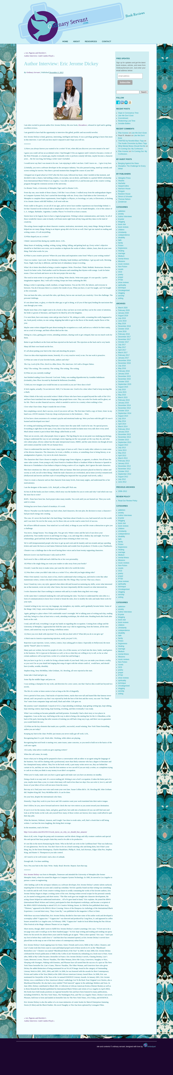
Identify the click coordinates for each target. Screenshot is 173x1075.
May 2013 (122, 453)
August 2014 (123, 416)
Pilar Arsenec (123, 133)
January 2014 (123, 432)
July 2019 (122, 318)
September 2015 (124, 384)
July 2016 (122, 366)
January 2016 (123, 374)
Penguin (121, 191)
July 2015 (122, 389)
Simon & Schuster (125, 196)
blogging (121, 222)
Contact (106, 41)
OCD (120, 272)
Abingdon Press (124, 178)
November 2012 (124, 469)
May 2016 (122, 368)
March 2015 (122, 397)
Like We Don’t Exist (125, 116)
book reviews (123, 227)
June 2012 (122, 482)
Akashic (121, 181)
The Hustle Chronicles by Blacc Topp (132, 143)
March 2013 (122, 458)
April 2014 (122, 424)
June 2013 (122, 450)
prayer (120, 277)
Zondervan (122, 202)
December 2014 (124, 405)
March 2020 (122, 308)
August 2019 (123, 316)
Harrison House (124, 189)
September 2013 (124, 442)
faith (120, 240)
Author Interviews (125, 216)
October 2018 (123, 329)
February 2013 (124, 461)
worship (121, 296)
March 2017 (122, 353)
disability (121, 238)
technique (122, 288)
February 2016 (124, 371)
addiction (121, 211)
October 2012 (123, 471)
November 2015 (124, 379)
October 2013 (123, 440)
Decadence (82, 125)
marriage (121, 253)
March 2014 (122, 426)
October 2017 (123, 342)
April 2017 (122, 350)
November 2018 (124, 326)
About (76, 41)
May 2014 (122, 421)
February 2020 (124, 310)
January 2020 (123, 313)
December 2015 (124, 376)
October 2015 (123, 382)
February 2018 (124, 334)
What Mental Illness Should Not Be (131, 146)
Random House (124, 194)
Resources (91, 41)
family (120, 243)
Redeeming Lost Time (126, 121)
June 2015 (122, 392)
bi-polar (121, 219)
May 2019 (122, 323)
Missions (121, 261)
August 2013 (123, 445)
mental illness (123, 259)
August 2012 (123, 477)
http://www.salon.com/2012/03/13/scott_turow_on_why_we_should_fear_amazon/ (55, 832)
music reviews (123, 264)
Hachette (121, 183)
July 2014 (122, 419)
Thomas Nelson (124, 199)
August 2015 (123, 387)
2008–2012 (122, 491)
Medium (121, 256)
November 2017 (124, 339)
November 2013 (124, 437)
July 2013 (122, 448)
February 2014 (124, 429)
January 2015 (123, 403)
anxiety (121, 214)
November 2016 (124, 363)
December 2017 (124, 337)
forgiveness (122, 248)
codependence (124, 235)
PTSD (120, 280)
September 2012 (124, 474)
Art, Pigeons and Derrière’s (35, 53)
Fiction (120, 245)
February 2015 (124, 400)
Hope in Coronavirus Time (128, 113)
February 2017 (124, 355)
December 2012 (124, 466)
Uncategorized (124, 290)
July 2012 (122, 479)
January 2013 (123, 463)
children (121, 230)
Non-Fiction (122, 267)
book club (122, 224)
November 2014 (124, 408)
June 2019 (122, 321)
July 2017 (122, 345)
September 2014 (124, 413)
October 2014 (123, 411)
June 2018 (122, 331)
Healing (121, 251)
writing (120, 298)
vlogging (121, 293)
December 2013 (124, 434)
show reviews (123, 282)
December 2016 (124, 360)
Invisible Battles (124, 123)
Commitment (123, 118)
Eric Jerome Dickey (31, 874)
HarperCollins (123, 186)
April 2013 (122, 455)
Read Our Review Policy (127, 501)
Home (65, 41)
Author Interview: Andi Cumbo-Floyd (39, 56)
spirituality (122, 285)
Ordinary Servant (33, 72)
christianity (122, 232)
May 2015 (122, 395)
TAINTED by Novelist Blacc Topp (131, 141)
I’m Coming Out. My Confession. (131, 149)
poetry (120, 275)
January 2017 (123, 358)
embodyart (149, 1047)
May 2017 (122, 347)
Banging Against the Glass (128, 163)
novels (120, 269)
